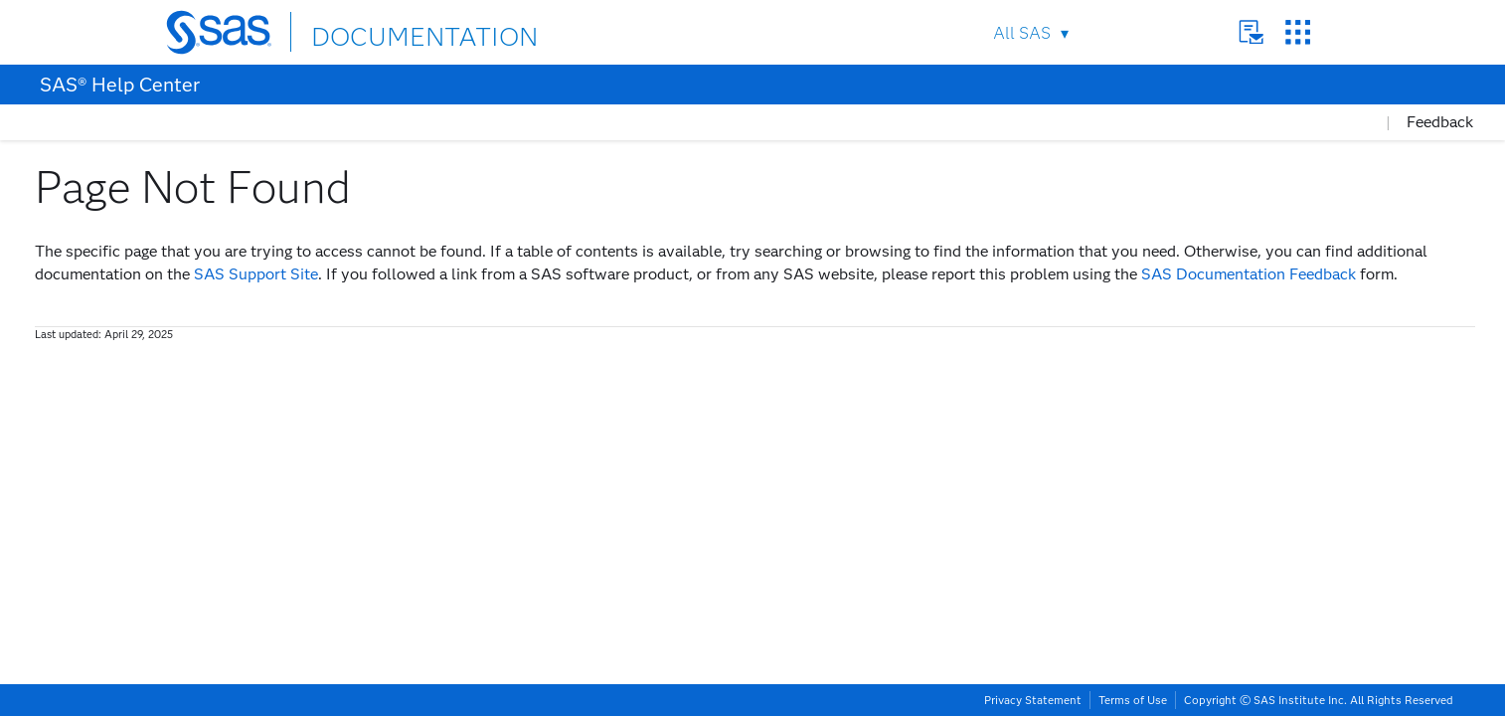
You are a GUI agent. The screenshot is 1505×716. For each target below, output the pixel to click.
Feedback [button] (1440, 121)
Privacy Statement (1033, 700)
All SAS (1022, 33)
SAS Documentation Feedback (1248, 274)
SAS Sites (1297, 32)
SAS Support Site (256, 274)
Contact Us (1251, 32)
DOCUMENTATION (383, 31)
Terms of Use (1132, 700)
